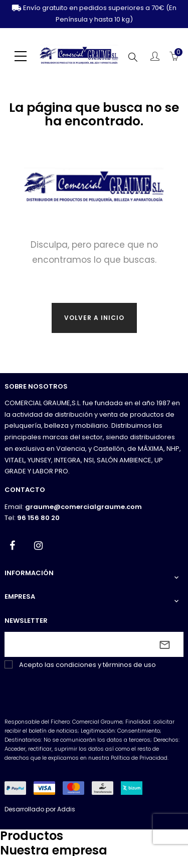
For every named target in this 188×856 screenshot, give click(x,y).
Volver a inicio (94, 317)
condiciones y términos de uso (106, 664)
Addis (66, 809)
